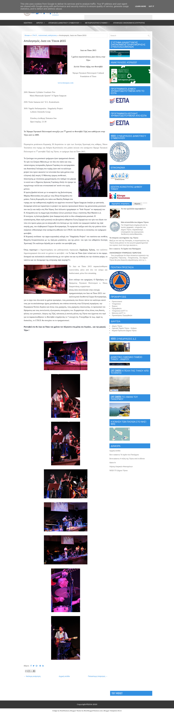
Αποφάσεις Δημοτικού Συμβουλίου (65, 22)
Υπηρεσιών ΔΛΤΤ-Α (120, 311)
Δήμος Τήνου (117, 326)
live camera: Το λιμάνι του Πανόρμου (125, 249)
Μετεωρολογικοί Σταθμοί (98, 22)
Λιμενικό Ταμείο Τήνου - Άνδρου (124, 328)
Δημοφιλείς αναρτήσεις (121, 204)
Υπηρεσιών (116, 304)
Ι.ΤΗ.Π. (34, 35)
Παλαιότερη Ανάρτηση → (98, 676)
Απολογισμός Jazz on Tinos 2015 (45, 41)
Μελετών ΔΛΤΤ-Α (118, 313)
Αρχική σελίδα (64, 676)
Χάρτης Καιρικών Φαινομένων (121, 466)
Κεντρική (28, 23)
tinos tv (112, 463)
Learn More (140, 6)
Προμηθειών (117, 308)
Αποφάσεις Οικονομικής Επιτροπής (129, 23)
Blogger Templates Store (113, 711)
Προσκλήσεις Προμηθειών (122, 315)
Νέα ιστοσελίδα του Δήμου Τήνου (135, 222)
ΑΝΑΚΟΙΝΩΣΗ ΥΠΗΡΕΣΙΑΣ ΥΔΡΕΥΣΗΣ (125, 253)
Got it (151, 6)
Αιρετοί (41, 22)
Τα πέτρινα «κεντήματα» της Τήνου (123, 238)
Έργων (114, 306)
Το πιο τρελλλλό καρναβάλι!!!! (133, 209)
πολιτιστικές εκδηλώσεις (47, 35)
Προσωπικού (117, 301)
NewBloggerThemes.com (93, 711)
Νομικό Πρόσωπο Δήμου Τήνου (124, 331)
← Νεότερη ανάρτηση (32, 676)
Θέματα (137, 204)
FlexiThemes (64, 711)
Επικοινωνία (34, 28)
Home (27, 35)
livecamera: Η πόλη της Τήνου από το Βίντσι (127, 459)
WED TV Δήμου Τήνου (118, 470)
